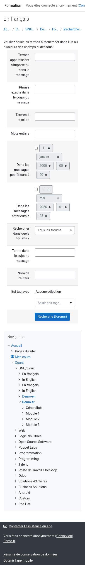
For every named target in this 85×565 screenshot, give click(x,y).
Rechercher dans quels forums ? (21, 233)
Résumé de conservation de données (30, 554)
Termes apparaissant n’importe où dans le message (19, 65)
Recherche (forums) (52, 316)
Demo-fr (43, 29)
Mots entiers (20, 133)
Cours (18, 29)
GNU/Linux (30, 29)
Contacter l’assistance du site (27, 526)
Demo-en (28, 396)
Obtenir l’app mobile (18, 560)
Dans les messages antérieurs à (20, 211)
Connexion (64, 536)
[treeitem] (42, 425)
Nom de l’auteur (23, 275)
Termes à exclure (22, 117)
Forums (55, 29)
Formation (13, 5)
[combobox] (55, 303)
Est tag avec (20, 292)
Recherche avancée (72, 29)
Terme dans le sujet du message (20, 256)
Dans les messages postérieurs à (19, 170)
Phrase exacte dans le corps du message (20, 94)
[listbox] (55, 293)
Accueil (7, 29)
